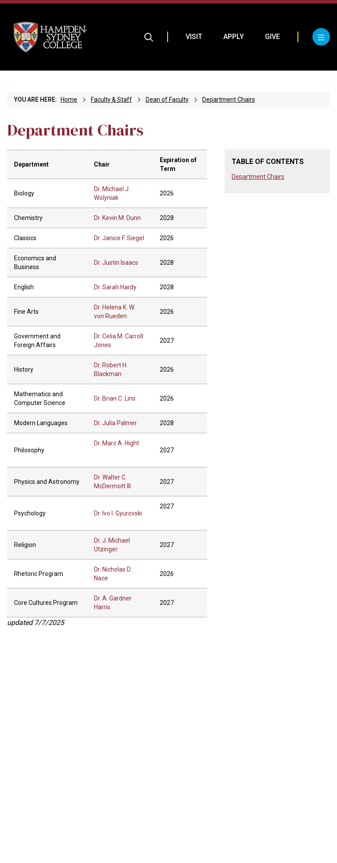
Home (69, 99)
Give (272, 36)
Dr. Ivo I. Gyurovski (118, 513)
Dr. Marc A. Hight (116, 443)
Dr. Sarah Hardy (115, 287)
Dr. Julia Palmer (115, 422)
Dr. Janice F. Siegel (119, 237)
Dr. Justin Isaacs (116, 262)
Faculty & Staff (111, 99)
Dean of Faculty (167, 99)
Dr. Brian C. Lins (115, 398)
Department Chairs (228, 99)
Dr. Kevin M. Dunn (117, 217)
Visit (194, 36)
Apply (233, 36)
